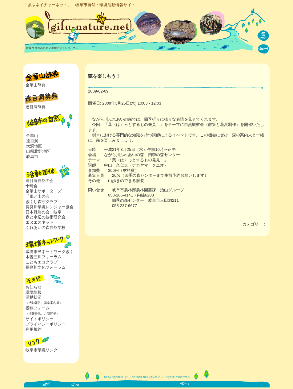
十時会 (32, 186)
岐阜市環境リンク (42, 350)
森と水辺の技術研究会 (46, 217)
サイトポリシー (40, 319)
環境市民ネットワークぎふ (50, 251)
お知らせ (34, 287)
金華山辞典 (36, 85)
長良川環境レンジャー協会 (50, 207)
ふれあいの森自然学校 (46, 227)
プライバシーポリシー (46, 324)
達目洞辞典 (36, 107)
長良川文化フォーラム (46, 267)
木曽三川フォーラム (44, 257)
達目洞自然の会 (40, 180)
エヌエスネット (40, 222)
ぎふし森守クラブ (42, 201)
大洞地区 (34, 146)
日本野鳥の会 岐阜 (44, 212)
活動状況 (42, 300)
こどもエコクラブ (42, 262)
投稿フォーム (41, 311)
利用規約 (34, 329)
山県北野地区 (38, 151)
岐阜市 (32, 156)
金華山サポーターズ (44, 191)
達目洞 (32, 141)
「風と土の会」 (40, 196)
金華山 (32, 135)
